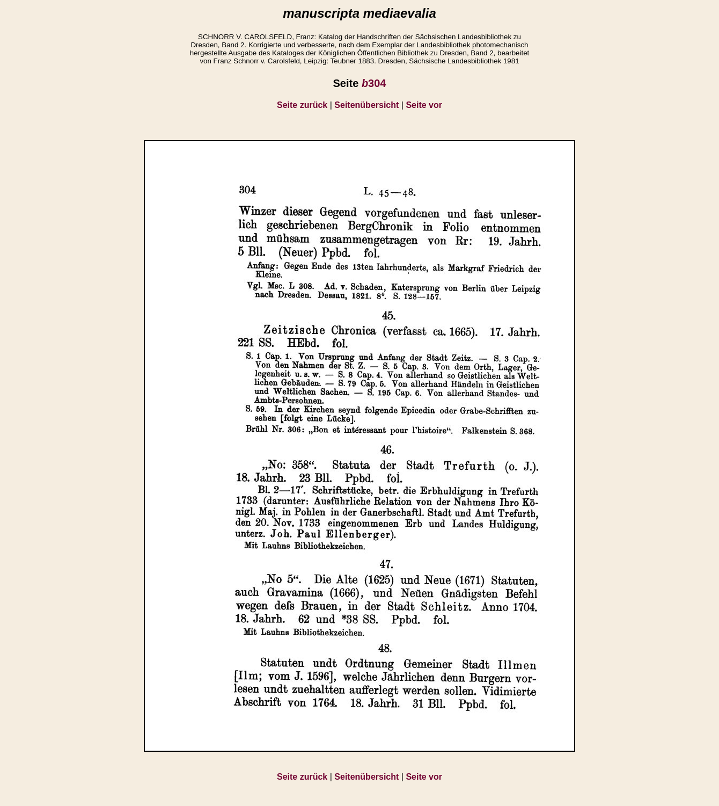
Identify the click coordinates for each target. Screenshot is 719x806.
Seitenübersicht (366, 105)
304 (374, 83)
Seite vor (424, 105)
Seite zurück (302, 105)
